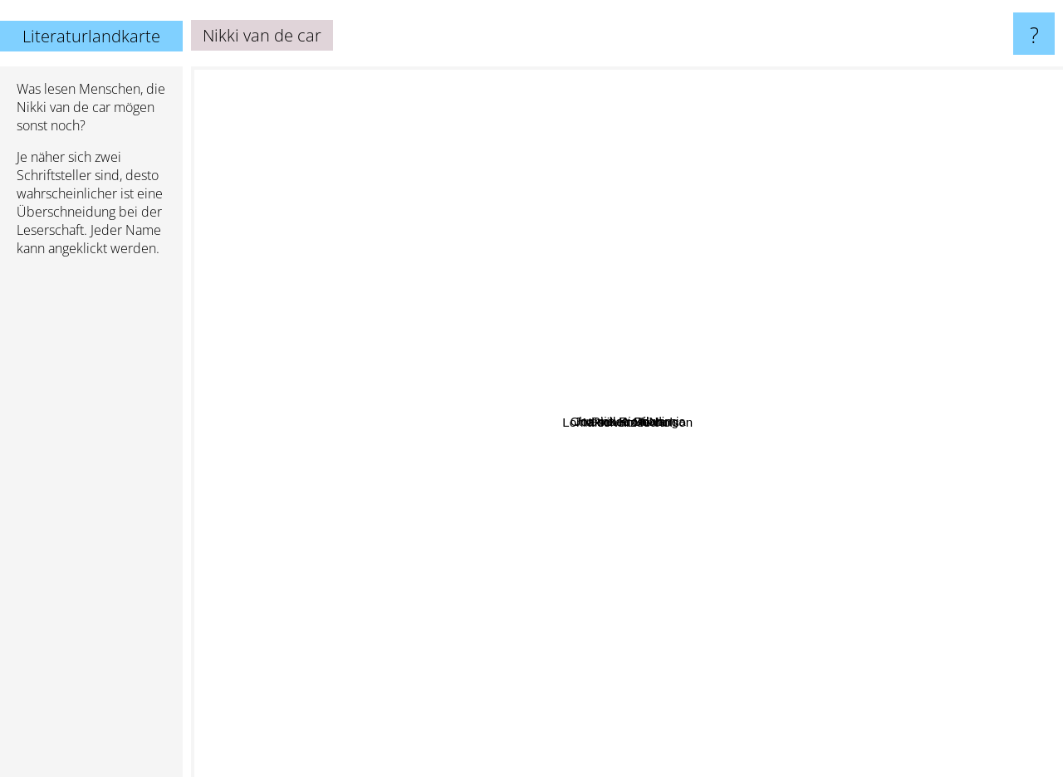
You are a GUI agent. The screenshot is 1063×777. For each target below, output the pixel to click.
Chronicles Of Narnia (815, 379)
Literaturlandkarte (91, 36)
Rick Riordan (616, 190)
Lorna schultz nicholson (666, 551)
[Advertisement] (91, 524)
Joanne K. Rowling (362, 256)
